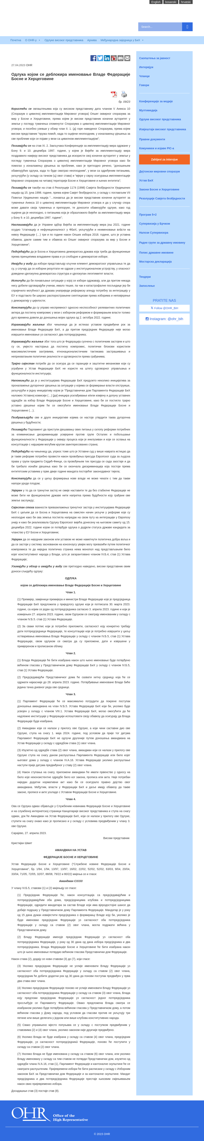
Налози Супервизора (153, 232)
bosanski (170, 2)
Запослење (147, 285)
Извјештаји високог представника (162, 129)
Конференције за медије (156, 101)
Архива (92, 40)
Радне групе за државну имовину (162, 242)
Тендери (145, 276)
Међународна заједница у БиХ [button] (122, 40)
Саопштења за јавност (154, 58)
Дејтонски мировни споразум (159, 171)
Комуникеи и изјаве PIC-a (156, 148)
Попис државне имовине (156, 252)
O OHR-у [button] (33, 40)
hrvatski (186, 2)
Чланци (144, 76)
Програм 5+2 (148, 214)
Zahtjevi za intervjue (164, 159)
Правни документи (152, 139)
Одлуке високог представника (64, 40)
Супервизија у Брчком (154, 223)
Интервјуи (146, 67)
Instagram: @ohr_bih (164, 319)
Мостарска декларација (155, 261)
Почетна (15, 40)
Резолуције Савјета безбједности (162, 198)
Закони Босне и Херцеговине (159, 189)
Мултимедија (148, 110)
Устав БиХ (146, 180)
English (156, 2)
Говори (144, 85)
